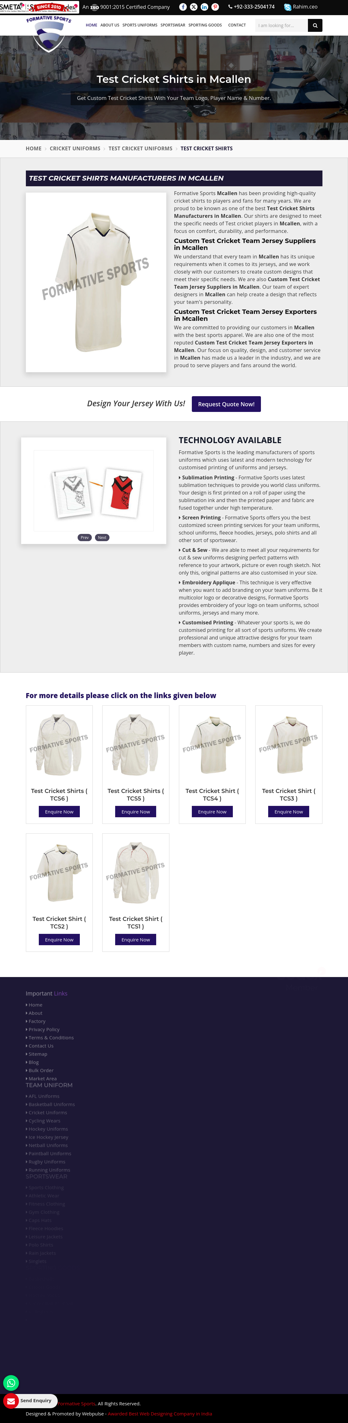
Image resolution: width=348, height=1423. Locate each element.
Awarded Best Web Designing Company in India (160, 1413)
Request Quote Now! (226, 404)
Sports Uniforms (139, 25)
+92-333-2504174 (251, 6)
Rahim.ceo (300, 7)
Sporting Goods (205, 25)
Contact (237, 25)
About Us (109, 25)
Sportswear (173, 25)
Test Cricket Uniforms (140, 148)
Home (91, 25)
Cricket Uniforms (75, 148)
